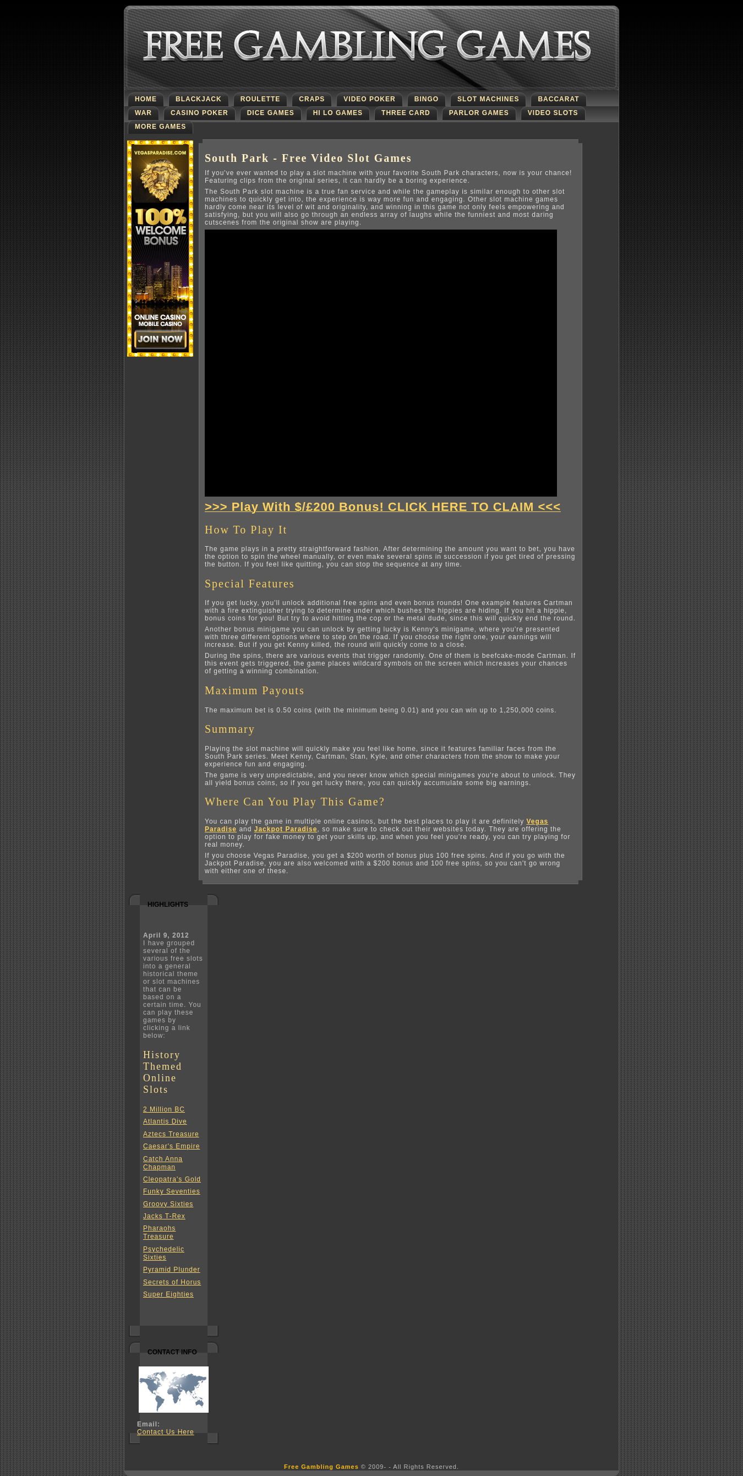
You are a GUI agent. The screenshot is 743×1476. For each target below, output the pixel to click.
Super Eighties (168, 1294)
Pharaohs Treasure (159, 1232)
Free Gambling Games (321, 1466)
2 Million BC (164, 1109)
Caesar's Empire (171, 1146)
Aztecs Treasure (171, 1134)
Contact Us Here (165, 1432)
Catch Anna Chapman (163, 1163)
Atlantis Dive (165, 1121)
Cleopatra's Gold (172, 1179)
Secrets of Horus (172, 1282)
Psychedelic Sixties (163, 1253)
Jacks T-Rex (164, 1216)
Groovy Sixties (168, 1204)
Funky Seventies (171, 1191)
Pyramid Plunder (171, 1269)
